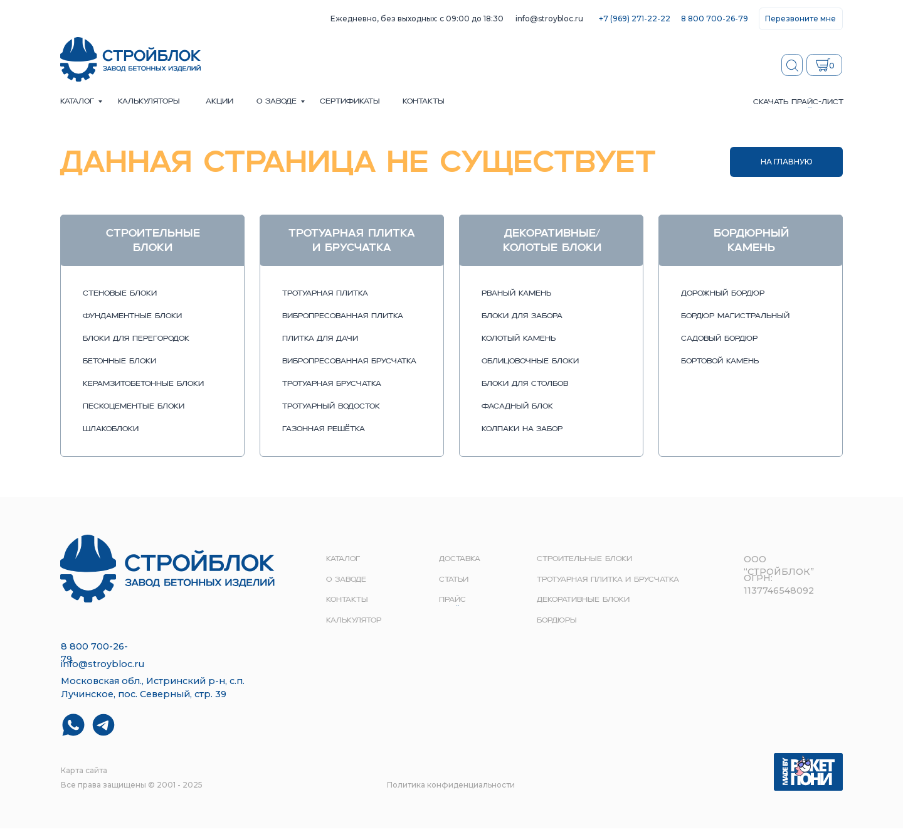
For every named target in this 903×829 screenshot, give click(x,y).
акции (219, 101)
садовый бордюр (719, 339)
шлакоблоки (111, 429)
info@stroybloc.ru (549, 18)
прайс (452, 600)
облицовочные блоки (530, 361)
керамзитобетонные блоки (143, 384)
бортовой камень (720, 361)
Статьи (453, 580)
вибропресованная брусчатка (349, 361)
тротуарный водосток (331, 406)
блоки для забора (522, 316)
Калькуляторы (149, 101)
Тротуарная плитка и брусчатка (608, 580)
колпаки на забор (522, 429)
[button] (801, 19)
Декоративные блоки (583, 600)
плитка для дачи (320, 339)
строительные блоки (584, 559)
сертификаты (350, 101)
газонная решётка (323, 429)
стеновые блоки (120, 293)
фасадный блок (517, 406)
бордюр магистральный (735, 316)
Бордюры (557, 620)
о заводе (276, 101)
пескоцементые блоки (133, 406)
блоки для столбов (525, 384)
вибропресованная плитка (342, 316)
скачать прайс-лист (798, 102)
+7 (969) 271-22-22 (634, 18)
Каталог (77, 101)
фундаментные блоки (132, 316)
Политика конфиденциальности (451, 784)
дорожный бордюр (722, 293)
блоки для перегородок (136, 339)
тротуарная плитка (325, 293)
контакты (424, 101)
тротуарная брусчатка (331, 384)
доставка (459, 559)
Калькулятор (353, 620)
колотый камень (519, 339)
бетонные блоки (119, 361)
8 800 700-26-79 (714, 18)
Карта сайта (84, 770)
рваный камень (516, 293)
